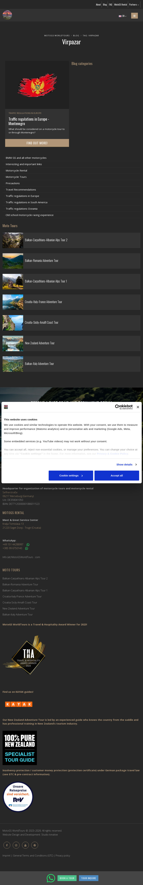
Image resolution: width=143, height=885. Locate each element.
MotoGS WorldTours (57, 35)
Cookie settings (71, 475)
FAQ (110, 4)
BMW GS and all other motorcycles (26, 157)
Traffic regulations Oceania (21, 208)
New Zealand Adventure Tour (19, 608)
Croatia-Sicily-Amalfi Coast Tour (20, 602)
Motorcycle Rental (16, 170)
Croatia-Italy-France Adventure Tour (22, 596)
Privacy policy (63, 855)
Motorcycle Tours (16, 177)
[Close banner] (138, 407)
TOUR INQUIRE (88, 878)
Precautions (13, 183)
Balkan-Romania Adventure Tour (20, 584)
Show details (125, 464)
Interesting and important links (24, 164)
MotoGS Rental (120, 4)
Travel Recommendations (21, 189)
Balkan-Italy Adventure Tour (18, 614)
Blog (105, 4)
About (98, 4)
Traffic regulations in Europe (22, 196)
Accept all (117, 475)
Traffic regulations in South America (26, 202)
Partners (134, 4)
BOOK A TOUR (67, 878)
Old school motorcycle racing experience (30, 215)
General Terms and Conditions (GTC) (33, 855)
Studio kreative (49, 834)
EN (122, 16)
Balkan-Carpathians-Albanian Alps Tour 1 (25, 590)
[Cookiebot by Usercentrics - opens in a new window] (118, 407)
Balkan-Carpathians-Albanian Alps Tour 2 (25, 578)
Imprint (6, 855)
